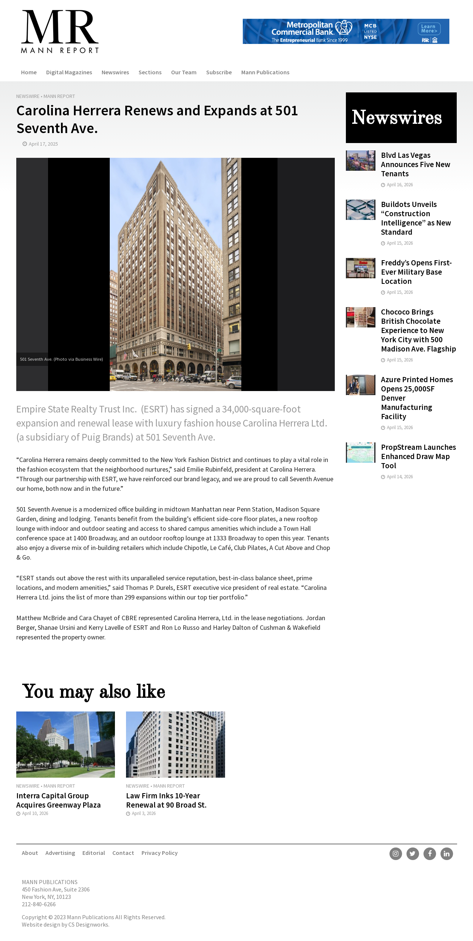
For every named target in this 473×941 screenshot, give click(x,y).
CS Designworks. (88, 924)
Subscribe (219, 72)
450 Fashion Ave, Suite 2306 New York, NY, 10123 (56, 893)
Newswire (28, 96)
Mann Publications (265, 72)
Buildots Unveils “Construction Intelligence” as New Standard (416, 218)
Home (29, 72)
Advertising (60, 852)
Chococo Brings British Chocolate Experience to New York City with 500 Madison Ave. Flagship (418, 330)
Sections (150, 72)
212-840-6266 (39, 904)
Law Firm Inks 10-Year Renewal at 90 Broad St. (166, 800)
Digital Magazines (69, 72)
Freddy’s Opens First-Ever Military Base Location (416, 272)
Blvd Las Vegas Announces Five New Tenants (415, 164)
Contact (123, 852)
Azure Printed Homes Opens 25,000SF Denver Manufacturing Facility (417, 398)
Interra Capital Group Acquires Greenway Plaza (58, 800)
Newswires (115, 72)
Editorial (93, 852)
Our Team (184, 72)
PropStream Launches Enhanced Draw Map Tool (418, 456)
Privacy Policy (160, 852)
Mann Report (59, 96)
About (30, 852)
